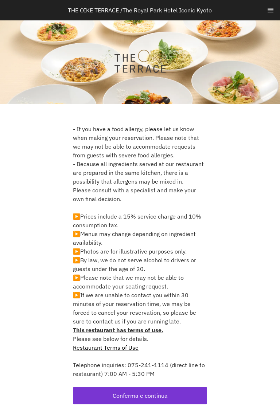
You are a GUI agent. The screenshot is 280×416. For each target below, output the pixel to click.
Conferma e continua (140, 395)
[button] (140, 395)
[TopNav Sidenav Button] (270, 10)
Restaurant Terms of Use (106, 347)
